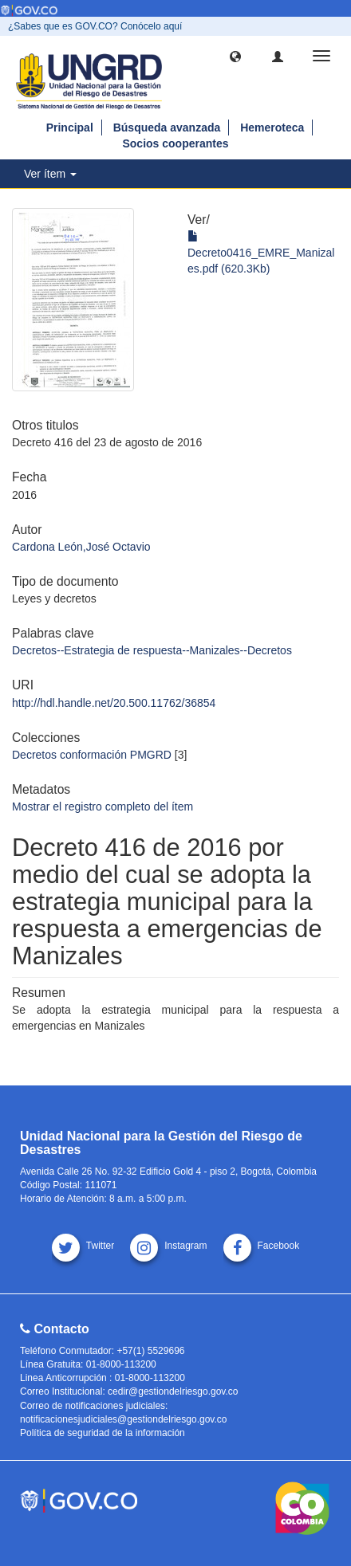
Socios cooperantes (175, 143)
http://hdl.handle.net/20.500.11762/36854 (113, 703)
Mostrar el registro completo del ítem (102, 806)
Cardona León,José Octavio (81, 546)
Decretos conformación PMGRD (92, 754)
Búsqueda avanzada (167, 127)
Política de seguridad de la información (102, 1432)
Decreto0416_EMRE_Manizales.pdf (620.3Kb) (260, 252)
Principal (69, 127)
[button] (235, 55)
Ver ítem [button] (50, 173)
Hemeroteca (272, 127)
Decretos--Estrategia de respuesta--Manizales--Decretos (152, 650)
